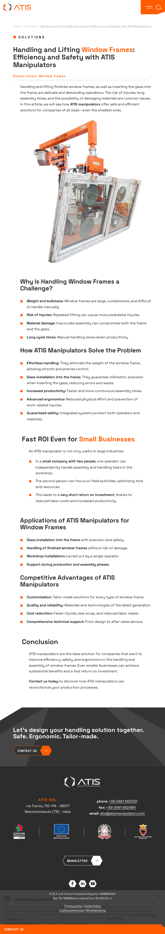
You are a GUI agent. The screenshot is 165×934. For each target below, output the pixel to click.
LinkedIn (83, 883)
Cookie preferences (71, 910)
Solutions (30, 26)
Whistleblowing (96, 910)
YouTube (93, 883)
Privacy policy (73, 905)
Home (17, 26)
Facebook (72, 883)
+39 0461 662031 (122, 801)
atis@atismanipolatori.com (122, 813)
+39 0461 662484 (121, 807)
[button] (149, 7)
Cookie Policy (92, 905)
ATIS (17, 7)
